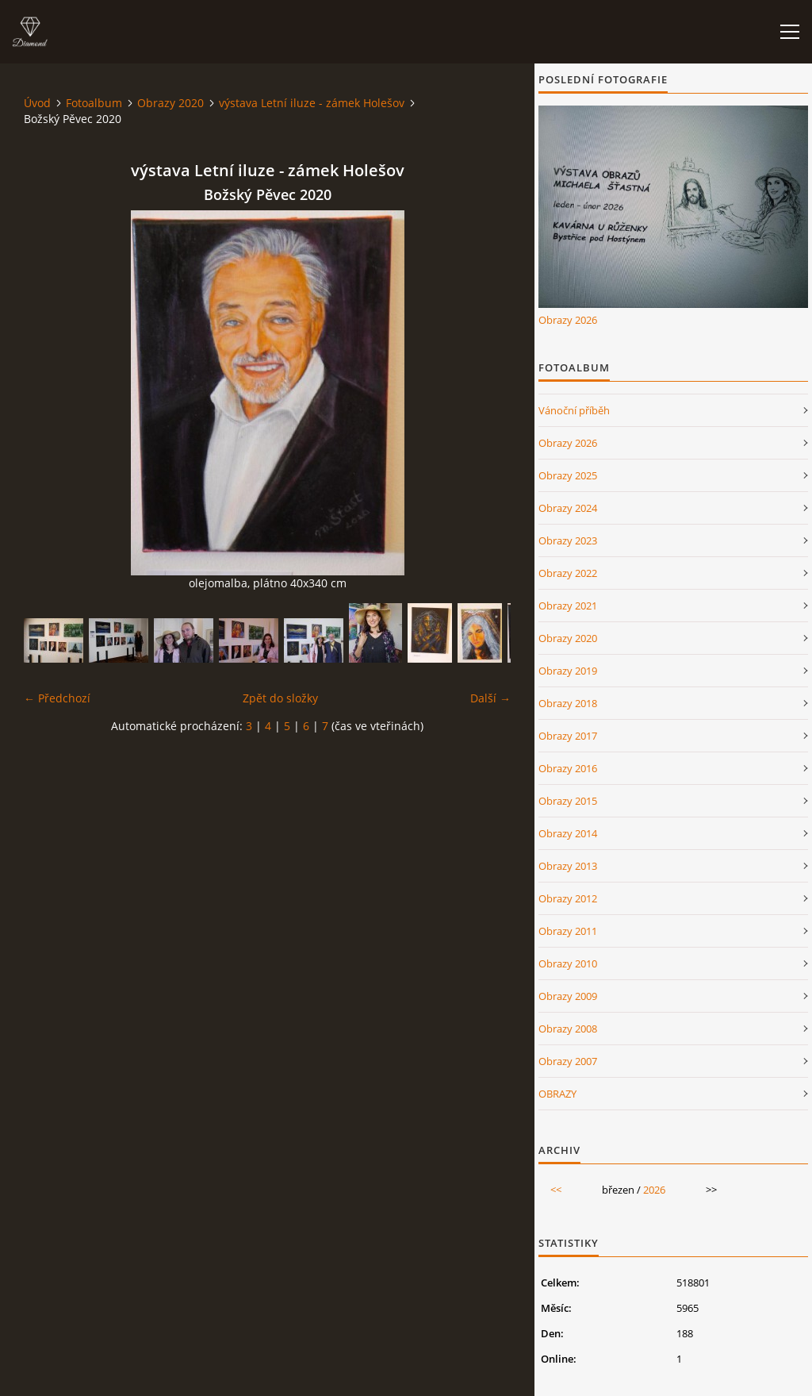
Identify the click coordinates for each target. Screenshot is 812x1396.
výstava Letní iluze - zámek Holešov (311, 102)
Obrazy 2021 (567, 605)
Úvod (37, 102)
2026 (654, 1190)
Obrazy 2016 (567, 768)
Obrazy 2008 (567, 1028)
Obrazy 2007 (567, 1061)
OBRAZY (557, 1093)
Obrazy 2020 (170, 102)
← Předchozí (57, 698)
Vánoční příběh (574, 410)
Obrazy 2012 (567, 898)
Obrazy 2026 (567, 320)
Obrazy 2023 (567, 540)
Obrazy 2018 (567, 703)
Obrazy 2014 (567, 833)
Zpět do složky (280, 698)
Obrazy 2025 (567, 475)
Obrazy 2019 (567, 670)
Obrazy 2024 (567, 508)
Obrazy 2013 (567, 866)
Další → (490, 698)
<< (555, 1190)
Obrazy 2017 (567, 736)
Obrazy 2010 (567, 963)
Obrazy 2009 (567, 996)
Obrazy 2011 (567, 931)
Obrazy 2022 (567, 573)
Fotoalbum (94, 102)
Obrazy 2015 (567, 801)
